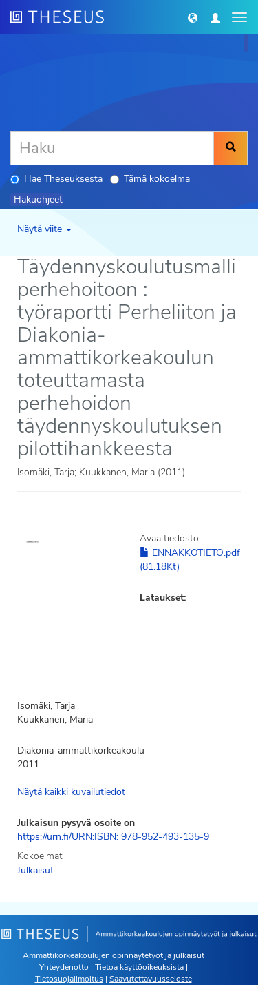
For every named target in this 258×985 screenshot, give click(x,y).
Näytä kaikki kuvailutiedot (71, 791)
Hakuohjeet (38, 199)
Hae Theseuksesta (56, 178)
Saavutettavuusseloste (150, 978)
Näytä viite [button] (44, 229)
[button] (192, 17)
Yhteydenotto (64, 967)
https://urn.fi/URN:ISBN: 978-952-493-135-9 (113, 836)
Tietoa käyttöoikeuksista (139, 967)
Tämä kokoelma (150, 178)
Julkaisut (35, 870)
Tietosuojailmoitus (69, 978)
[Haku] (112, 148)
